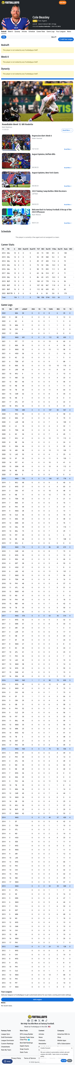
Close (69, 1060)
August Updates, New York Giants (45, 173)
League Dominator (7, 1040)
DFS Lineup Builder (26, 1034)
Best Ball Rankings (26, 1043)
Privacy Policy (16, 1058)
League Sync (5, 1034)
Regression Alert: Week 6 (42, 136)
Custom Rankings (7, 1044)
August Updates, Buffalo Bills (43, 154)
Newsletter (42, 1044)
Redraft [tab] (3, 31)
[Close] (72, 1048)
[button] (54, 37)
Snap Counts (24, 1049)
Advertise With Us (63, 1034)
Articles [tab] (24, 31)
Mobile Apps (61, 1040)
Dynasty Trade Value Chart (27, 1038)
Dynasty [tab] (17, 31)
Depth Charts (24, 1046)
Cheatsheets (5, 1047)
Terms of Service (30, 1058)
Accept (64, 1060)
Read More (67, 130)
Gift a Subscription (63, 1044)
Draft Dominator (6, 1037)
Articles (41, 1034)
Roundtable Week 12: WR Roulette (17, 124)
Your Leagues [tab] (61, 31)
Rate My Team (6, 1050)
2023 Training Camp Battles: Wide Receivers (49, 191)
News (41, 1037)
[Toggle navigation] (72, 3)
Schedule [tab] (32, 31)
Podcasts (42, 1040)
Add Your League (66, 39)
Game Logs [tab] (50, 31)
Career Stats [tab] (41, 31)
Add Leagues (37, 999)
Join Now (63, 2)
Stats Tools (24, 1052)
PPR (3, 37)
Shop (59, 1037)
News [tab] (69, 31)
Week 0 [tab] (10, 31)
